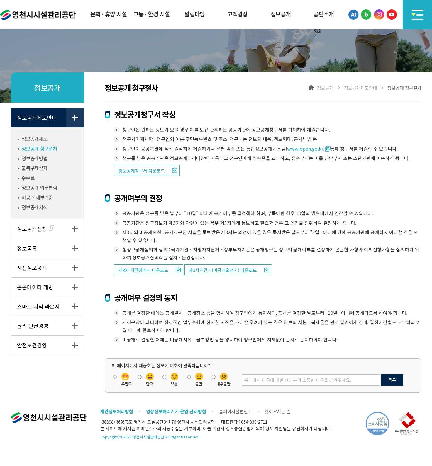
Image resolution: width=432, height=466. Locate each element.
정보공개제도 (34, 139)
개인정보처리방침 (116, 411)
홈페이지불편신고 (235, 411)
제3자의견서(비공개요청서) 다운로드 (223, 270)
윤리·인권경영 (32, 325)
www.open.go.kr (305, 148)
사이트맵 (417, 14)
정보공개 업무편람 (39, 188)
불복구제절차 (34, 168)
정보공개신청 (35, 228)
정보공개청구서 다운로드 (141, 171)
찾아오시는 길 (278, 411)
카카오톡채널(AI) (353, 14)
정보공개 (325, 87)
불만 (198, 383)
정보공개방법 (34, 158)
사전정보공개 (32, 267)
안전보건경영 (32, 345)
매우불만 (223, 383)
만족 (149, 383)
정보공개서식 (34, 207)
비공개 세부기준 (37, 197)
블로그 (366, 14)
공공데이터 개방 (35, 287)
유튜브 (392, 14)
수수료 (28, 178)
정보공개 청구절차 (39, 149)
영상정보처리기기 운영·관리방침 (176, 411)
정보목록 (27, 248)
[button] (108, 15)
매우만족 (125, 383)
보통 (174, 383)
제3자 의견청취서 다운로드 (143, 270)
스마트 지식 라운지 (38, 306)
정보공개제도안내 (37, 117)
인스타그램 (379, 14)
